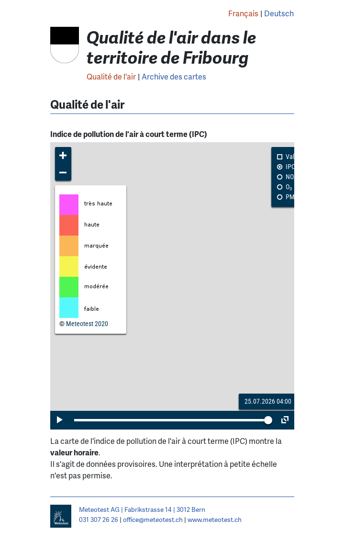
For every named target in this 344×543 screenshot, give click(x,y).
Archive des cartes (174, 76)
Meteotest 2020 (87, 324)
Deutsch (279, 13)
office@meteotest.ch (153, 519)
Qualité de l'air (111, 76)
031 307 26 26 (98, 519)
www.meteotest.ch (215, 519)
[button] (63, 155)
